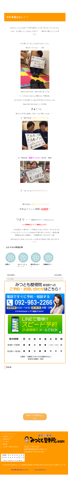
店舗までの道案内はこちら (35, 416)
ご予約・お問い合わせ (11, 447)
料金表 (5, 444)
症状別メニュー (8, 436)
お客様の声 (7, 439)
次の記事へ (58, 275)
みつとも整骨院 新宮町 (24, 465)
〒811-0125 (45, 448)
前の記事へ (11, 275)
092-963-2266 (38, 452)
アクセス (6, 441)
